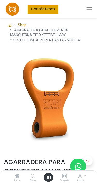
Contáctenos (43, 9)
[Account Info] (80, 176)
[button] (88, 160)
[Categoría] (64, 176)
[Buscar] (32, 176)
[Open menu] (49, 177)
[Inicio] (17, 176)
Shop (22, 25)
